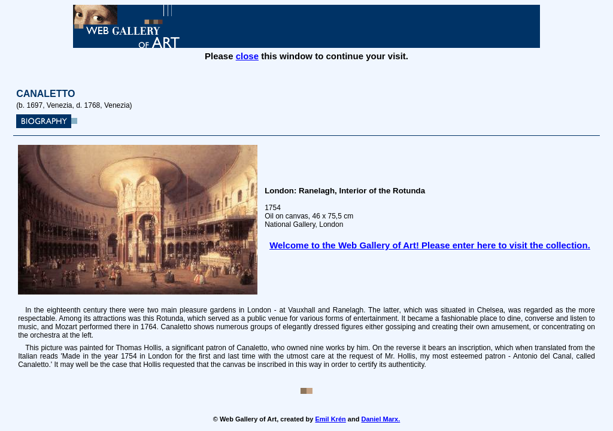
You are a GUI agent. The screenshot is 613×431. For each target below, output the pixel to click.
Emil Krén (330, 419)
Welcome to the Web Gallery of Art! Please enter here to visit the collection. (429, 245)
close (247, 56)
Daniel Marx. (380, 419)
